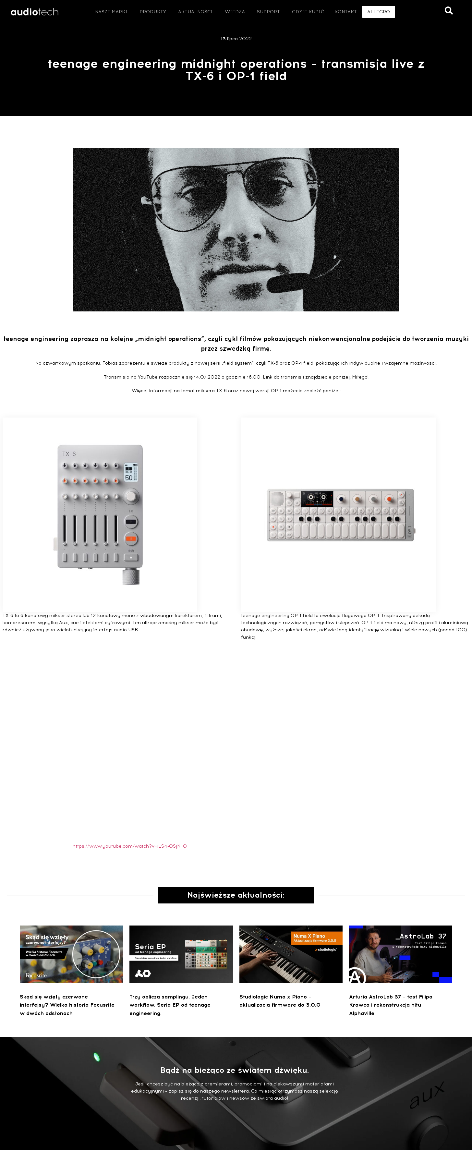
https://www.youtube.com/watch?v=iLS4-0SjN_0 (130, 846)
